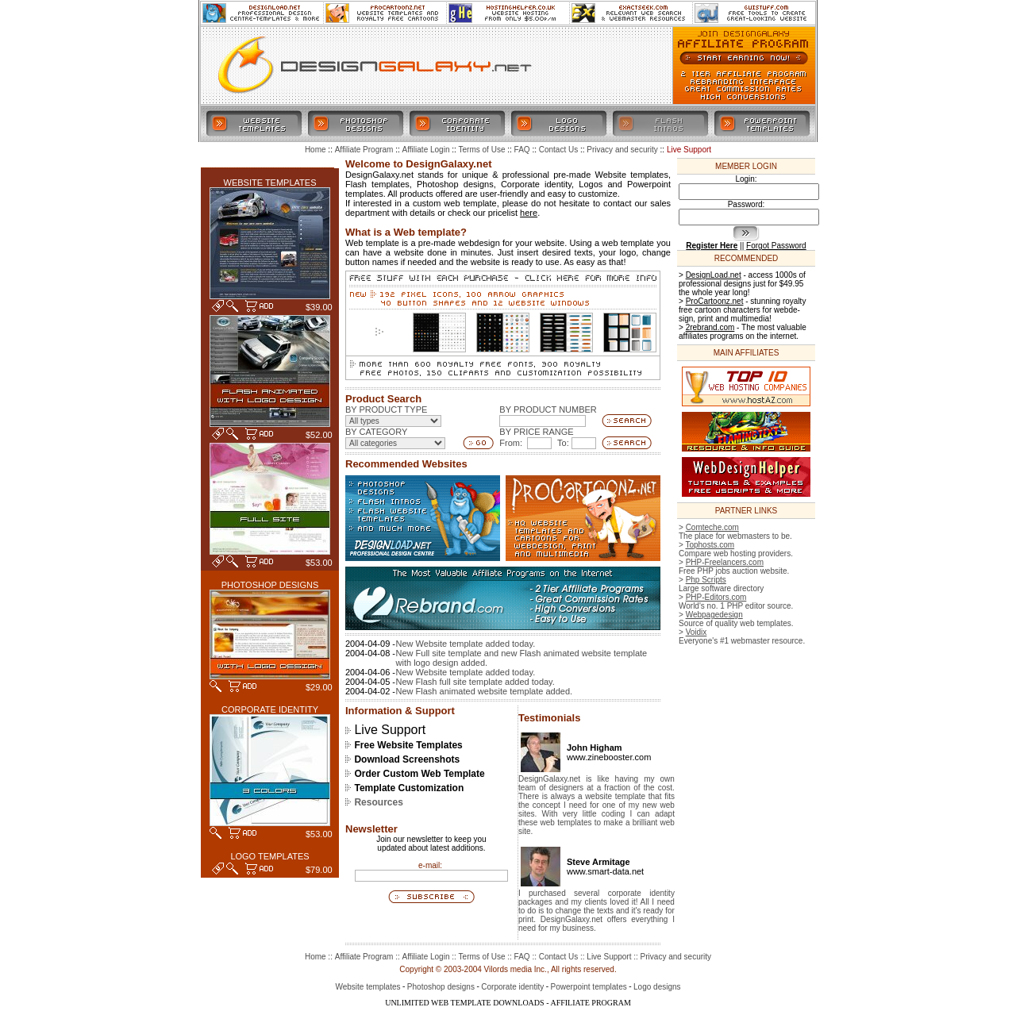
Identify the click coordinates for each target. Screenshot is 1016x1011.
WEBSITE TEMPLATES (270, 182)
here (528, 212)
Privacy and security (676, 956)
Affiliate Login (426, 956)
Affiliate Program (364, 956)
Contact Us (558, 956)
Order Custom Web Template (419, 773)
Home (315, 956)
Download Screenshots (407, 759)
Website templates (367, 986)
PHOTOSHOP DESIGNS (269, 585)
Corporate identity (512, 986)
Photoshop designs (441, 986)
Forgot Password (776, 245)
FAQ (522, 956)
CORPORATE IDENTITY (269, 709)
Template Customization (409, 788)
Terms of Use (482, 956)
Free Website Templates (408, 745)
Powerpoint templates (589, 986)
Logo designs (657, 986)
